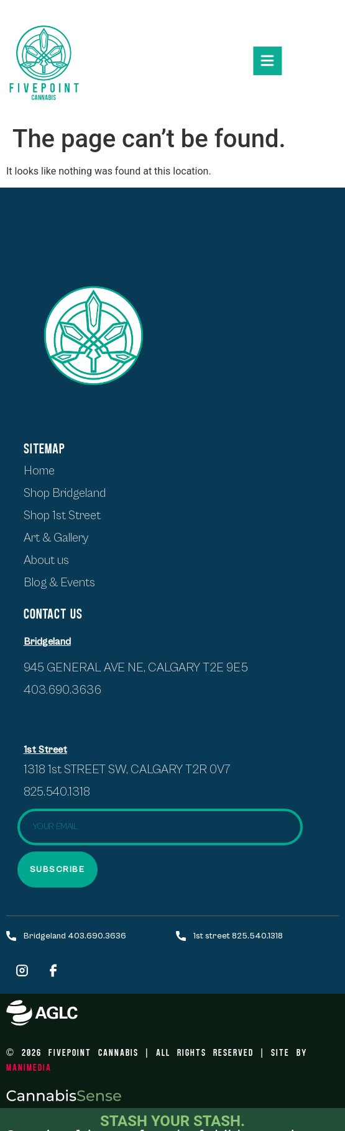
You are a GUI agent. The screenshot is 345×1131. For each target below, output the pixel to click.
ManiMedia (29, 1067)
